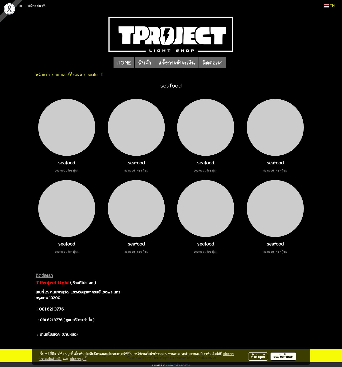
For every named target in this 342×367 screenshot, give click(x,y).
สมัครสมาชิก (38, 6)
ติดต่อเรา (212, 63)
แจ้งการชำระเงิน (176, 63)
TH (329, 6)
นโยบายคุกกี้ (78, 359)
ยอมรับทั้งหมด (283, 356)
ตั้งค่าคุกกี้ (258, 356)
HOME (124, 63)
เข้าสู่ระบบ (14, 6)
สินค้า (144, 63)
